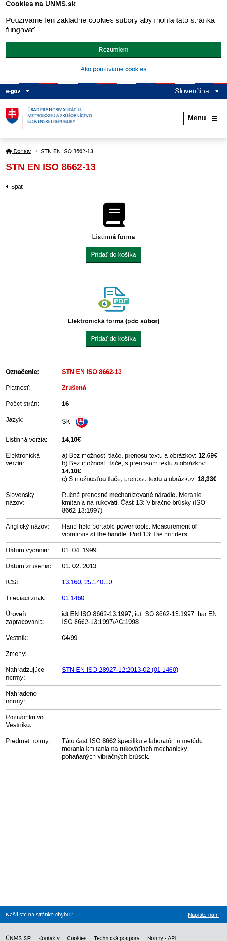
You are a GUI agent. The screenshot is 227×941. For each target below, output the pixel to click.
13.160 (71, 582)
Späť (17, 186)
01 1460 (73, 598)
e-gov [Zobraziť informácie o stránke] (18, 91)
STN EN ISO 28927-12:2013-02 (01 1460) (120, 669)
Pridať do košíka (113, 254)
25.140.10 (98, 582)
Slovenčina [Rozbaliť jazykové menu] (197, 91)
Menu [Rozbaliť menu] (202, 118)
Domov (18, 151)
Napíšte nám (203, 915)
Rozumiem (113, 49)
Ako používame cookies (113, 69)
